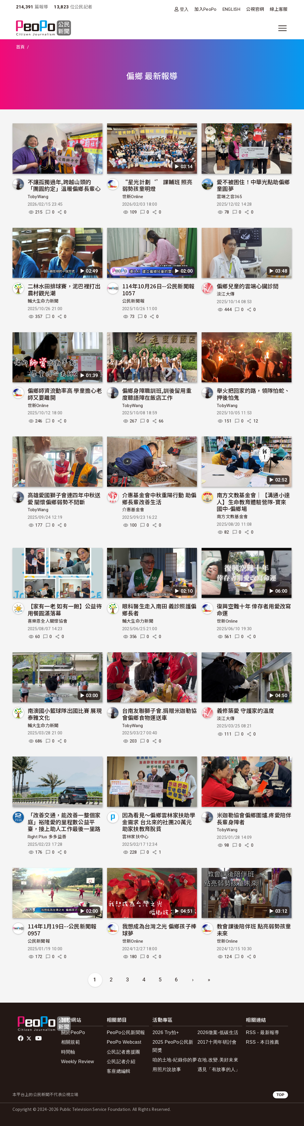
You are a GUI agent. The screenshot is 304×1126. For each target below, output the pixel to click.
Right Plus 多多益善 (47, 836)
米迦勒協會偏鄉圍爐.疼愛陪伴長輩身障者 (254, 818)
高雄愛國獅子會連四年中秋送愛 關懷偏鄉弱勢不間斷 (64, 498)
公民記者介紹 (121, 1061)
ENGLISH (231, 9)
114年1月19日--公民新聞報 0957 (62, 929)
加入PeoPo (205, 9)
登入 (184, 9)
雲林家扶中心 (135, 836)
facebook (21, 1038)
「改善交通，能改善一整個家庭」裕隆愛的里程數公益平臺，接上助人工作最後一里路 (64, 822)
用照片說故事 (166, 1069)
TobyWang (38, 196)
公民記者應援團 (123, 1051)
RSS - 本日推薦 (262, 1042)
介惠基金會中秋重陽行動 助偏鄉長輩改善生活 (159, 498)
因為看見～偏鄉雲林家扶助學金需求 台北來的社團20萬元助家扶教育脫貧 (158, 822)
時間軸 (68, 1051)
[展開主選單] (282, 28)
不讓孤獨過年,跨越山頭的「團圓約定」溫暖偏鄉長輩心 (64, 185)
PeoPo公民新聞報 (126, 1032)
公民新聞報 (133, 301)
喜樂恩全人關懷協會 (48, 621)
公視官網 (255, 9)
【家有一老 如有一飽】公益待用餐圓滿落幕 (65, 609)
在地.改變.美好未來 (218, 1059)
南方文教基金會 (232, 516)
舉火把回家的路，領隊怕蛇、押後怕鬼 (253, 393)
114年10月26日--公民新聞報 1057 (158, 289)
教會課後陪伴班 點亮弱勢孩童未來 (254, 929)
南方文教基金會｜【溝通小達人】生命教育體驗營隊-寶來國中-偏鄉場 (253, 502)
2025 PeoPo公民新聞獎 (172, 1046)
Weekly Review (77, 1061)
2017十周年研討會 (217, 1042)
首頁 (20, 47)
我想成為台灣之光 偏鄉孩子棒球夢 (159, 929)
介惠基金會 (133, 509)
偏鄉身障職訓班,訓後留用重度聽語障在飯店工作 (156, 393)
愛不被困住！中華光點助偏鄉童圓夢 (253, 185)
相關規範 (70, 1042)
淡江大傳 (225, 294)
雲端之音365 (229, 196)
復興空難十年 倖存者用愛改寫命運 (254, 609)
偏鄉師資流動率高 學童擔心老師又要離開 (65, 393)
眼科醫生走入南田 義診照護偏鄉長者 (159, 609)
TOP (280, 1095)
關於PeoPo (73, 1032)
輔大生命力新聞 (43, 301)
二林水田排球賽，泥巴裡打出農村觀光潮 (64, 289)
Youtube (39, 1038)
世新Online (132, 196)
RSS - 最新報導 (262, 1032)
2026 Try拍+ (165, 1032)
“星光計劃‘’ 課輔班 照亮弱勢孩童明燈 (157, 185)
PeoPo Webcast (124, 1042)
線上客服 (278, 9)
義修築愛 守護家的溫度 (245, 710)
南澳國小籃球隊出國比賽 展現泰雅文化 (65, 713)
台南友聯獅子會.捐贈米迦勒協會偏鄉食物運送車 (159, 713)
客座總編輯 (119, 1071)
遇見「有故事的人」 (219, 1069)
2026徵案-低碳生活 (218, 1032)
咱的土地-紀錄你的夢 (174, 1059)
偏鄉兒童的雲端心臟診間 (248, 286)
